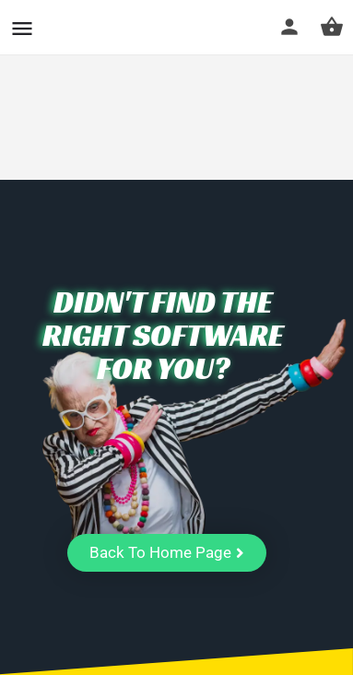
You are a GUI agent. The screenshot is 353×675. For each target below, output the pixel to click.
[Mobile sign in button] (289, 27)
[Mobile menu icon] (22, 28)
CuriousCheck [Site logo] (123, 27)
